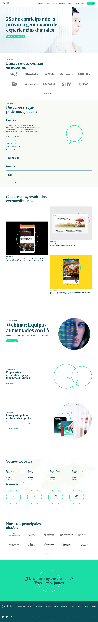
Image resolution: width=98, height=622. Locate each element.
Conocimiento (62, 3)
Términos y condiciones (65, 616)
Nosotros (76, 3)
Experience (49, 120)
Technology (49, 157)
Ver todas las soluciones (14, 183)
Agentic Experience (13, 146)
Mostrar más (49, 93)
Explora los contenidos (13, 428)
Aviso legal (74, 616)
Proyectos (47, 3)
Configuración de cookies (53, 616)
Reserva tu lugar (12, 341)
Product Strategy (12, 140)
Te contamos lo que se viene (15, 36)
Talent (49, 174)
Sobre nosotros (11, 383)
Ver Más (49, 553)
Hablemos (91, 3)
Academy (70, 3)
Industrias (54, 3)
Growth (49, 166)
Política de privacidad (42, 616)
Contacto (94, 606)
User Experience (12, 143)
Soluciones (40, 3)
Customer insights (12, 136)
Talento (82, 3)
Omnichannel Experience (14, 150)
